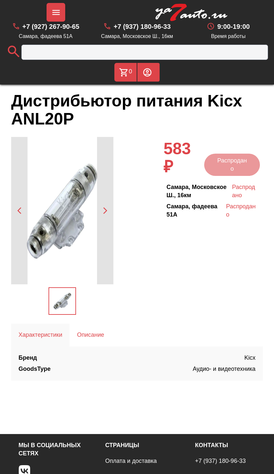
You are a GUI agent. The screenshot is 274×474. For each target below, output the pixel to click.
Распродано (232, 164)
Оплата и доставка (131, 461)
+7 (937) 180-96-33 (220, 461)
